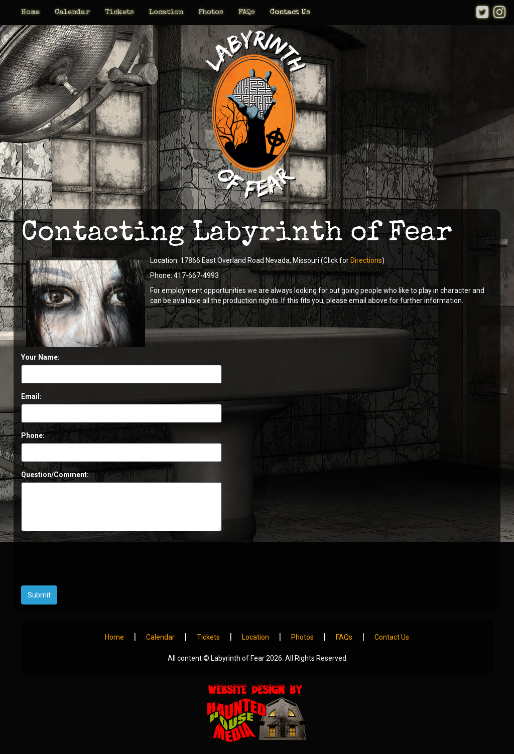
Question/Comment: (55, 475)
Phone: (33, 435)
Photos (210, 12)
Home (30, 12)
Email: (31, 396)
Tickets (119, 12)
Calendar (72, 12)
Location (166, 12)
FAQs (246, 12)
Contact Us (290, 12)
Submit (39, 595)
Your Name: (40, 357)
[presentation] (97, 558)
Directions (366, 260)
